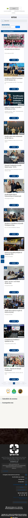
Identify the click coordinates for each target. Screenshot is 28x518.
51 (23, 383)
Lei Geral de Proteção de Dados (20, 502)
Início (3, 20)
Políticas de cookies (23, 498)
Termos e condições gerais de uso (20, 497)
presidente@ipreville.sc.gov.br (18, 484)
